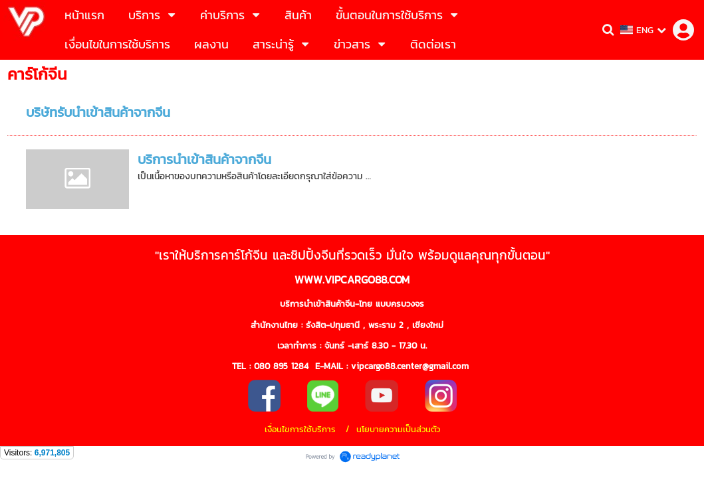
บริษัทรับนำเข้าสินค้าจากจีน (98, 112)
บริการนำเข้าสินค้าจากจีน (204, 159)
